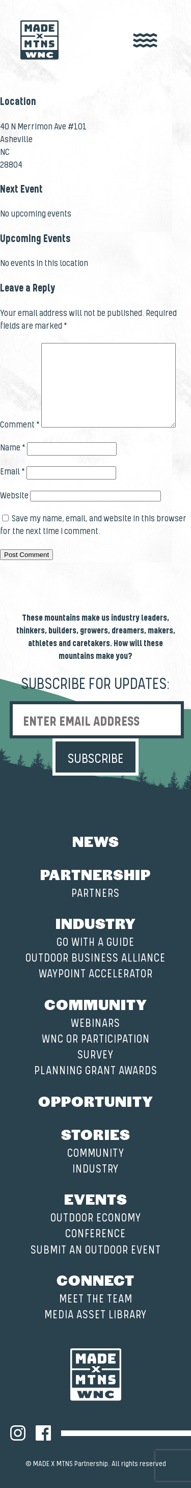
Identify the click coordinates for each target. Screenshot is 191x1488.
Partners (95, 893)
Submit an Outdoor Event (96, 1250)
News (95, 841)
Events (95, 1198)
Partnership (95, 874)
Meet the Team (95, 1299)
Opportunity (95, 1101)
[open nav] (145, 41)
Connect (95, 1279)
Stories (95, 1134)
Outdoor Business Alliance (95, 958)
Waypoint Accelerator (96, 974)
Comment (20, 425)
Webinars (95, 1023)
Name (12, 448)
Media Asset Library (95, 1315)
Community (95, 1004)
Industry (96, 923)
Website (14, 496)
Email (12, 472)
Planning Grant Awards (95, 1071)
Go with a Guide (95, 942)
